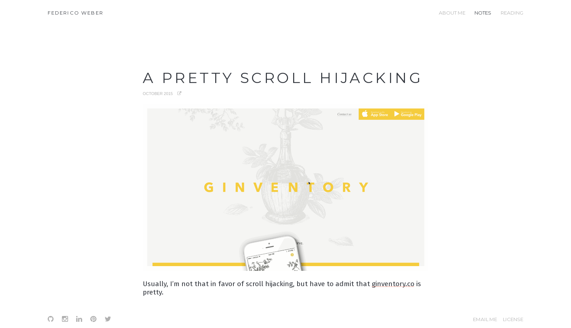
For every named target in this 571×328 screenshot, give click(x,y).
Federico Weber (75, 13)
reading (512, 13)
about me (452, 13)
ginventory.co (393, 284)
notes (482, 13)
